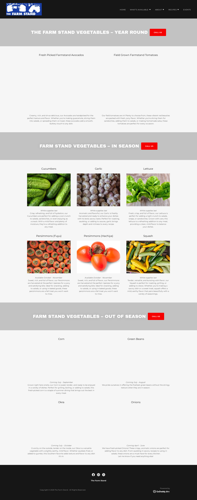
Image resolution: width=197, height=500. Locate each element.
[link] (24, 9)
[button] (140, 9)
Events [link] (187, 10)
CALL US (158, 32)
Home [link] (123, 10)
